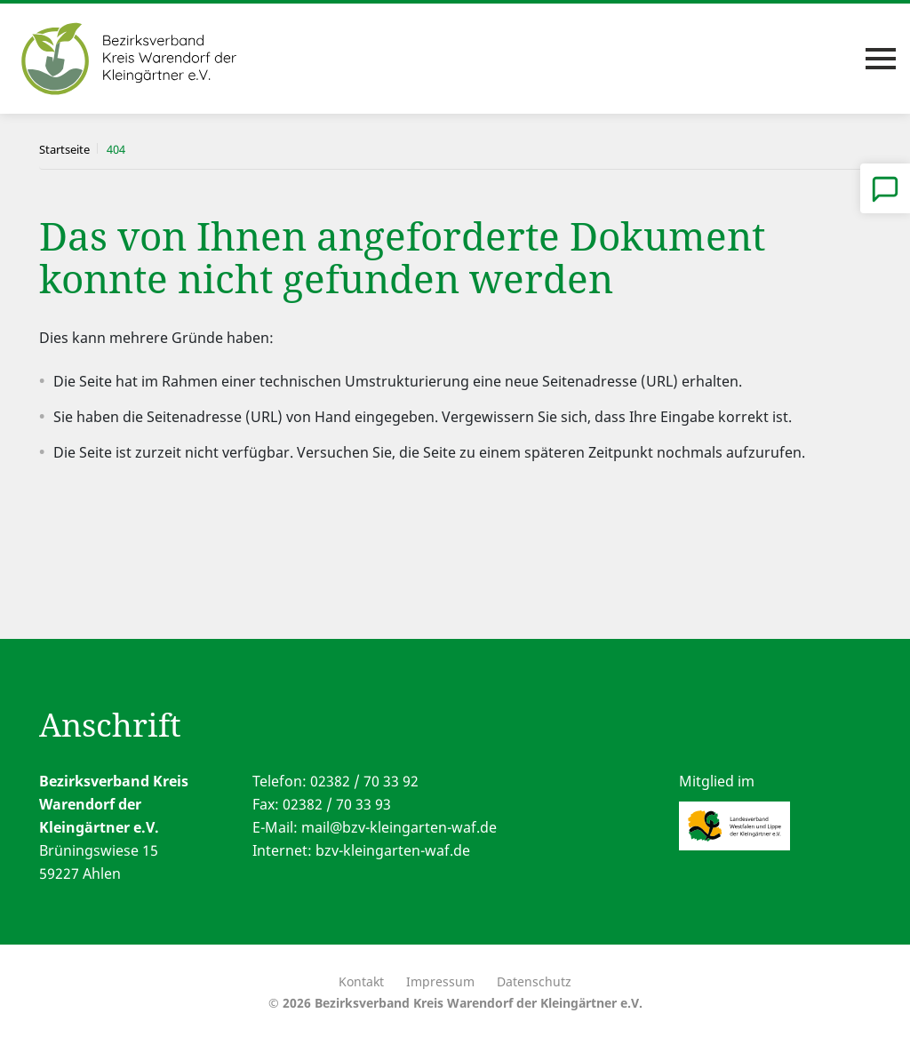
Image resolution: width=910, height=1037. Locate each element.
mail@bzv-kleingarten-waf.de (399, 827)
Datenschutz (534, 981)
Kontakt (361, 981)
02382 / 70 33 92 (364, 781)
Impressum (440, 981)
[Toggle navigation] (881, 58)
